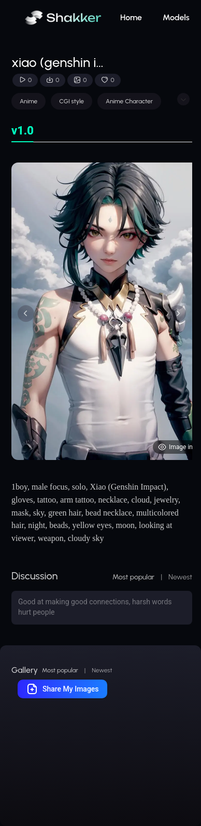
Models (176, 17)
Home (131, 17)
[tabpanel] (101, 311)
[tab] (22, 131)
